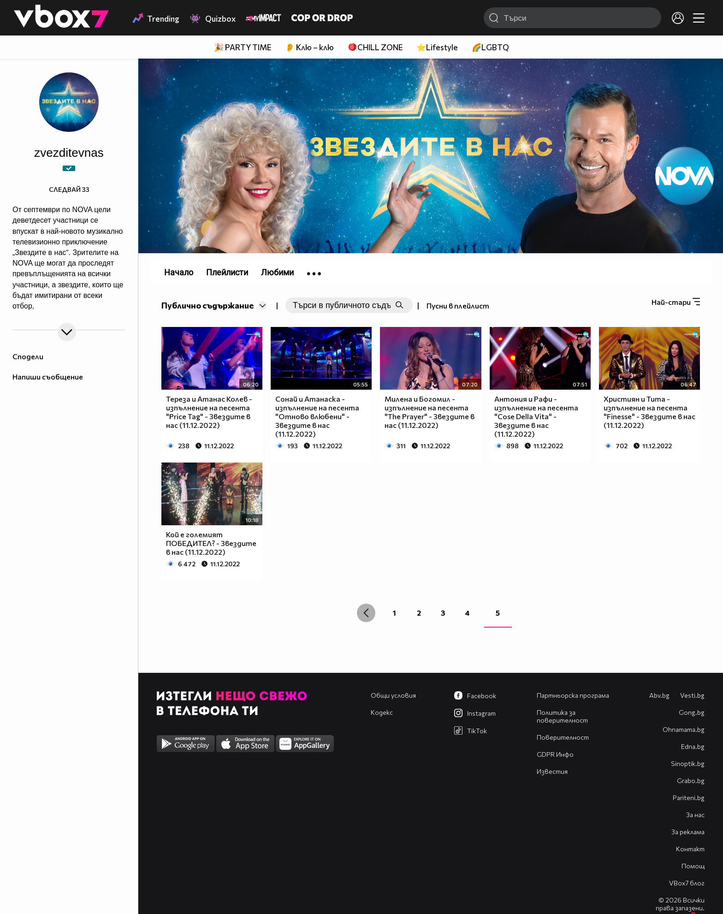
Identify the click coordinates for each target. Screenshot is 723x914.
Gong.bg (692, 712)
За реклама (688, 832)
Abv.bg (659, 695)
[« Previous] (366, 613)
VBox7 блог (687, 883)
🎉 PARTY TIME (242, 47)
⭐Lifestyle (437, 47)
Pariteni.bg (689, 797)
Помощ (693, 866)
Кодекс (382, 712)
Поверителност (563, 737)
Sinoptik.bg (688, 763)
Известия (552, 771)
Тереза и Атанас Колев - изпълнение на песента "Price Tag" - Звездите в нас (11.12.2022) (209, 411)
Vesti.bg (692, 695)
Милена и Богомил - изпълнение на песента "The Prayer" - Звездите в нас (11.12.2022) (429, 411)
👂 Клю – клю (309, 47)
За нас (695, 815)
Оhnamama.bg (684, 729)
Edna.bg (693, 746)
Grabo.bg (691, 780)
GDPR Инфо (555, 754)
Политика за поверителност (562, 716)
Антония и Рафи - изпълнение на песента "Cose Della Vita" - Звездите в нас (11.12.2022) (536, 416)
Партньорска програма (573, 695)
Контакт (690, 849)
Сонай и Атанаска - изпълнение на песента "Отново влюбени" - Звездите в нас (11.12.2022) (317, 416)
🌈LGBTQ (490, 47)
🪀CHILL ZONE (375, 47)
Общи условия (393, 695)
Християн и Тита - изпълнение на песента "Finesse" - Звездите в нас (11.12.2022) (649, 411)
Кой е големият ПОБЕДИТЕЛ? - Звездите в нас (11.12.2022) (211, 543)
